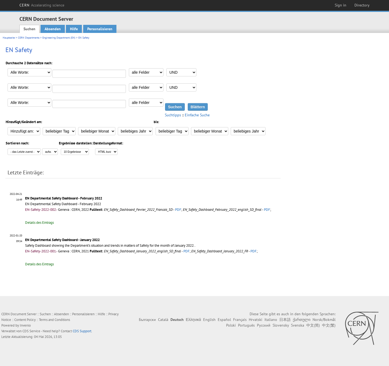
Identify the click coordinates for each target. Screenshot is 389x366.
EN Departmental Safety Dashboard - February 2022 (63, 198)
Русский (263, 325)
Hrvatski (255, 319)
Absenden (53, 28)
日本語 (285, 319)
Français (240, 319)
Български (147, 319)
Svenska (297, 325)
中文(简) (313, 325)
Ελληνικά (193, 319)
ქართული (301, 319)
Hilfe (74, 28)
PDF (178, 209)
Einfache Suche (197, 115)
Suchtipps (173, 115)
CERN (41, 5)
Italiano (270, 319)
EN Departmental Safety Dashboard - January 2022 (62, 240)
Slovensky (281, 325)
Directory (362, 5)
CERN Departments (28, 37)
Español (224, 319)
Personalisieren (99, 28)
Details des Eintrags (39, 222)
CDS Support (82, 331)
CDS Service (31, 331)
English (209, 319)
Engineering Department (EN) (58, 37)
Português (246, 325)
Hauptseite (9, 37)
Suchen (29, 28)
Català (163, 319)
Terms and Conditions (54, 319)
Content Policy (25, 319)
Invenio (25, 325)
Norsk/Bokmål (324, 319)
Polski (231, 325)
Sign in (340, 5)
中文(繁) (329, 325)
